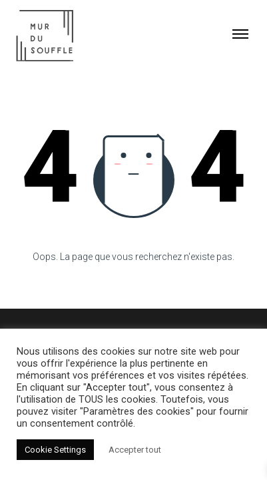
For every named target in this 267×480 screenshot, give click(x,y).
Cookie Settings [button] (55, 450)
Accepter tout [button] (135, 450)
